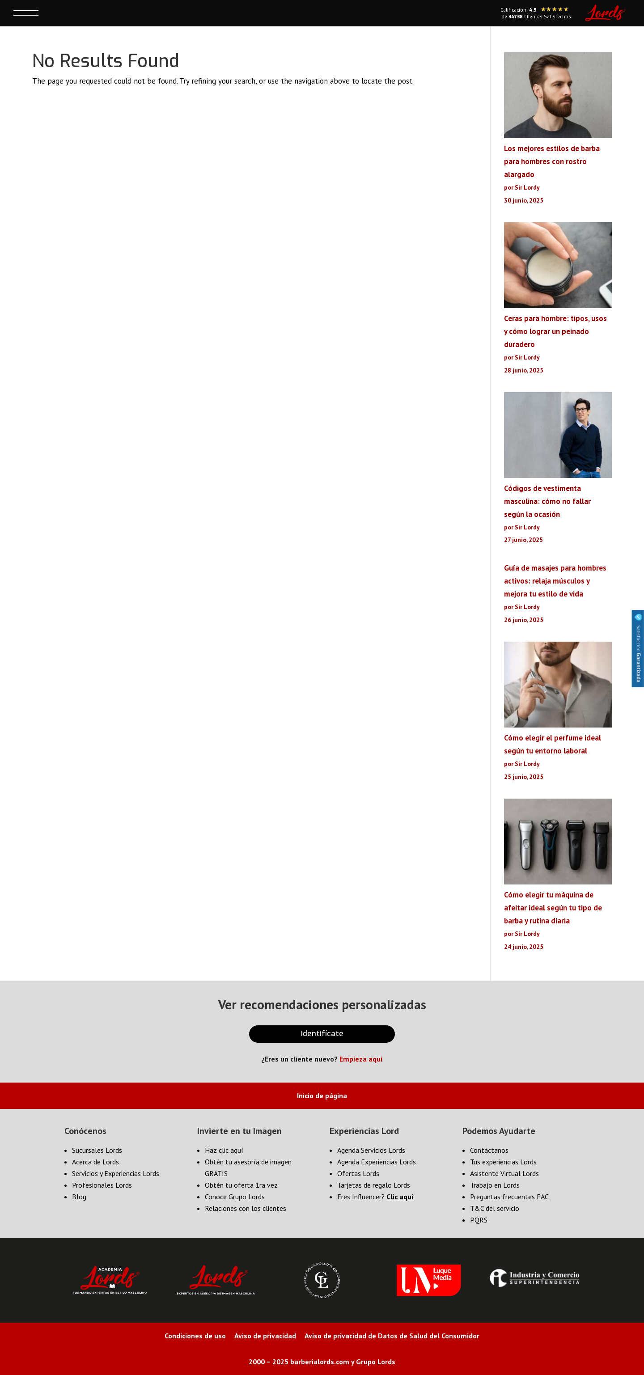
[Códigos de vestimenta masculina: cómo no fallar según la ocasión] (558, 437)
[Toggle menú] (26, 13)
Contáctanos (489, 1150)
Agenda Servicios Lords (371, 1150)
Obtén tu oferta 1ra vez (241, 1184)
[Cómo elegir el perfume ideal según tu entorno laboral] (558, 687)
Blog (79, 1196)
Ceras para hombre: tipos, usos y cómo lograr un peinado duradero (555, 331)
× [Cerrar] (138, 38)
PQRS (478, 1219)
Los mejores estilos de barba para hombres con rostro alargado (552, 161)
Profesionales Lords (102, 1184)
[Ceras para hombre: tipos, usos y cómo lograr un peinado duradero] (558, 267)
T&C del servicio (494, 1208)
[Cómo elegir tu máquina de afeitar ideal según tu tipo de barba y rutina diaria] (558, 843)
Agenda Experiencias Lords (376, 1161)
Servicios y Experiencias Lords (115, 1173)
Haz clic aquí (224, 1150)
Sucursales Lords (97, 1150)
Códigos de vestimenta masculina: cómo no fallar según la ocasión (547, 501)
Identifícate (322, 1033)
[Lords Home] (605, 12)
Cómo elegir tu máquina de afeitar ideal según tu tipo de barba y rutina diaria (553, 908)
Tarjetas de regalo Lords (373, 1184)
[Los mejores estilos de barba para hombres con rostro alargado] (558, 97)
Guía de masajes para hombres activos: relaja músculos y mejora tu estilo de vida (555, 581)
